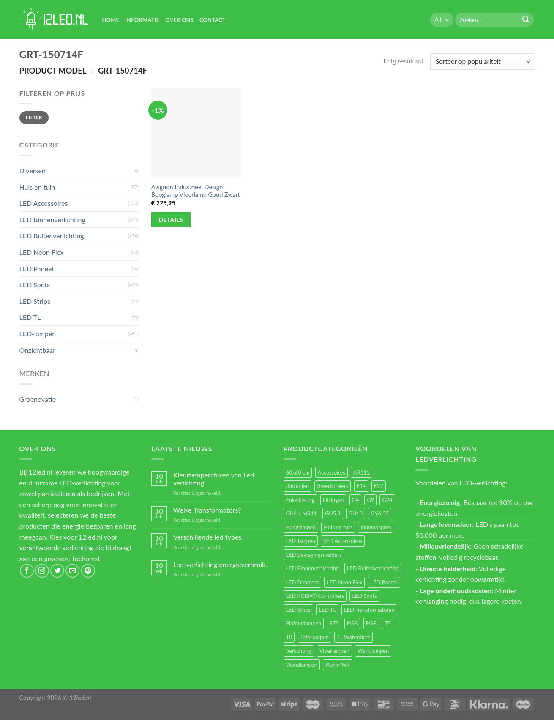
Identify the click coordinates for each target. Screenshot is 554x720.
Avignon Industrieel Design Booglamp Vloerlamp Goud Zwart (195, 191)
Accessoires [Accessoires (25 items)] (331, 472)
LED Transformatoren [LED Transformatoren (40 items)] (369, 609)
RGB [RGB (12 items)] (371, 623)
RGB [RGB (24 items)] (352, 623)
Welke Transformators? (207, 510)
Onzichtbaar (37, 350)
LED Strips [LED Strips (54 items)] (298, 609)
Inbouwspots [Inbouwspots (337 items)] (375, 527)
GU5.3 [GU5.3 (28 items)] (333, 513)
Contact (212, 19)
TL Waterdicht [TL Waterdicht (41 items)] (353, 637)
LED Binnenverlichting (52, 219)
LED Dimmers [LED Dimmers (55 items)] (302, 582)
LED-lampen (37, 334)
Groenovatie (37, 399)
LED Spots (34, 285)
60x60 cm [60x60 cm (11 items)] (298, 472)
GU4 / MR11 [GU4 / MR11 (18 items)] (301, 513)
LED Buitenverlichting (51, 236)
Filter (34, 117)
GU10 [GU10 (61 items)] (356, 513)
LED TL (30, 317)
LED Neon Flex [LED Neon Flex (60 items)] (344, 582)
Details (171, 219)
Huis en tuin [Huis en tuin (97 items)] (338, 527)
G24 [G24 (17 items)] (387, 499)
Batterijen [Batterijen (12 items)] (297, 486)
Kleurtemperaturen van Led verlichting (213, 479)
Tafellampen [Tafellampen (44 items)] (314, 637)
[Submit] (526, 20)
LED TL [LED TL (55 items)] (327, 609)
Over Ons (179, 19)
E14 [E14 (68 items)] (361, 486)
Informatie (142, 19)
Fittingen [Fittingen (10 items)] (333, 499)
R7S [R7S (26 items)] (333, 623)
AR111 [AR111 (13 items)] (361, 472)
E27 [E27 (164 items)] (378, 486)
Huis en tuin (37, 187)
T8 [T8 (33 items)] (289, 637)
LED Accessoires (43, 203)
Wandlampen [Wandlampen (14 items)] (301, 664)
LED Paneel (36, 269)
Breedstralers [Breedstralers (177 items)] (332, 486)
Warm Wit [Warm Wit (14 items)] (337, 664)
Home (111, 19)
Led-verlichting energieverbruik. (220, 564)
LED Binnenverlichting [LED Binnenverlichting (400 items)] (312, 568)
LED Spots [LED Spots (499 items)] (364, 595)
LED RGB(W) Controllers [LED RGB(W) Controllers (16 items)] (315, 595)
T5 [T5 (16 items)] (388, 623)
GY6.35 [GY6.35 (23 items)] (379, 513)
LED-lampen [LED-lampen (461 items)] (300, 540)
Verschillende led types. (208, 537)
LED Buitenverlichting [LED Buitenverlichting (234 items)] (372, 568)
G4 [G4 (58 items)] (355, 499)
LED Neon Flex (41, 252)
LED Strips (34, 301)
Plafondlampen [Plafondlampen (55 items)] (304, 623)
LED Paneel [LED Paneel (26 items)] (384, 582)
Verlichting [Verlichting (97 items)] (298, 650)
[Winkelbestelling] (482, 61)
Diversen (32, 170)
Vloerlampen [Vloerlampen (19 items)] (334, 650)
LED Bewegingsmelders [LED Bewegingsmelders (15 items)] (314, 554)
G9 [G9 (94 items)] (370, 499)
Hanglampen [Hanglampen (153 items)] (301, 527)
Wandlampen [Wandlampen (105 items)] (373, 650)
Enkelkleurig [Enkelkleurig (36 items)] (300, 499)
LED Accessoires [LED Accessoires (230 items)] (342, 540)
